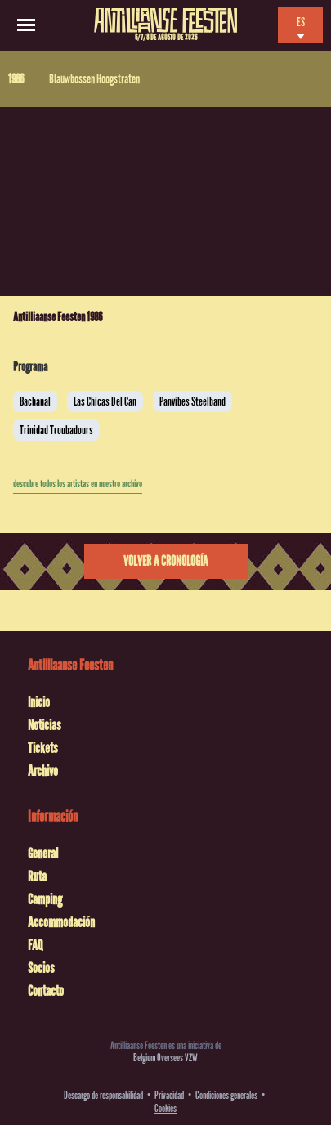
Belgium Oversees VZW (165, 1057)
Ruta (37, 876)
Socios (41, 968)
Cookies (165, 1108)
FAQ (35, 945)
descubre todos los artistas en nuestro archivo (77, 484)
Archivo (43, 771)
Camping (45, 899)
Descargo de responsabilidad (103, 1095)
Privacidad (169, 1095)
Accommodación (61, 922)
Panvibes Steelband (192, 401)
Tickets (43, 748)
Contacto (46, 991)
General (43, 854)
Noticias (44, 725)
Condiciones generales (226, 1095)
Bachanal (35, 401)
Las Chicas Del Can (105, 401)
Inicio (39, 702)
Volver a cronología (165, 561)
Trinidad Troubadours (56, 430)
